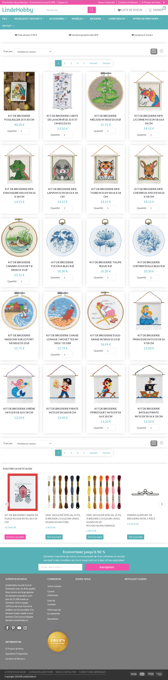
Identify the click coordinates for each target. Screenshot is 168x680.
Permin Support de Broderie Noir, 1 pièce (141, 517)
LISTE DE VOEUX (130, 10)
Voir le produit (54, 537)
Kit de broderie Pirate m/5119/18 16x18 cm (62, 410)
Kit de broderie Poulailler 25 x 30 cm (19, 117)
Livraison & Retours (128, 2)
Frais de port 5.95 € (27, 35)
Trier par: (8, 51)
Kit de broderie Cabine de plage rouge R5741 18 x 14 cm (21, 518)
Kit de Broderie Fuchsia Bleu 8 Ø (62, 264)
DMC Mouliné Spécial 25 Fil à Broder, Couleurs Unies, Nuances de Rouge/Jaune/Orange (103, 520)
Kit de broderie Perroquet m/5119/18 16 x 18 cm (105, 412)
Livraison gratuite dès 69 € (85, 35)
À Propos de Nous (151, 2)
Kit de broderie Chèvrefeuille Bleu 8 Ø (149, 264)
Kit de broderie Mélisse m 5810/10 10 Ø (105, 117)
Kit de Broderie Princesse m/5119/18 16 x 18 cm (149, 339)
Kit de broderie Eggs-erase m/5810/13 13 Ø (105, 337)
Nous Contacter (106, 2)
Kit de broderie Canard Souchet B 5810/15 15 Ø (19, 266)
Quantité (12, 130)
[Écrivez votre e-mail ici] (60, 567)
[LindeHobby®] (18, 9)
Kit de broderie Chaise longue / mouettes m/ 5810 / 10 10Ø (62, 339)
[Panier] (157, 9)
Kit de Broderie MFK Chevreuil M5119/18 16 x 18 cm (148, 192)
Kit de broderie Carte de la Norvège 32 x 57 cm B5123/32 (62, 119)
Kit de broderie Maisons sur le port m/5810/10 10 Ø (19, 339)
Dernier (106, 63)
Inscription (107, 567)
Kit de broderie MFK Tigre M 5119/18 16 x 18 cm (105, 192)
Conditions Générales (92, 672)
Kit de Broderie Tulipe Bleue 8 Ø (105, 264)
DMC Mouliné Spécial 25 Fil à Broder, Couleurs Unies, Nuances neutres (62, 518)
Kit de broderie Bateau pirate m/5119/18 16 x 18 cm (149, 412)
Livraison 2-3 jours (143, 35)
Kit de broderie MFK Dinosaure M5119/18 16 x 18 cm (19, 192)
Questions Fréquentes (16, 653)
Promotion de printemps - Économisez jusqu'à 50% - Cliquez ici (35, 2)
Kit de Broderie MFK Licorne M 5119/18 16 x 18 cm (148, 119)
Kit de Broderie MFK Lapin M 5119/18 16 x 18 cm (62, 192)
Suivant (93, 63)
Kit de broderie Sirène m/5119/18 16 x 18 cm (19, 410)
